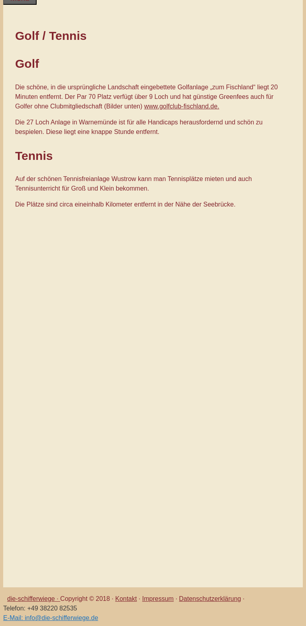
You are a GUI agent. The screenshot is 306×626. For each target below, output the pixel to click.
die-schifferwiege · (33, 598)
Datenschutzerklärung (210, 598)
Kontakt (126, 598)
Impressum (158, 598)
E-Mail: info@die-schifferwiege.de (50, 617)
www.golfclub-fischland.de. (182, 106)
